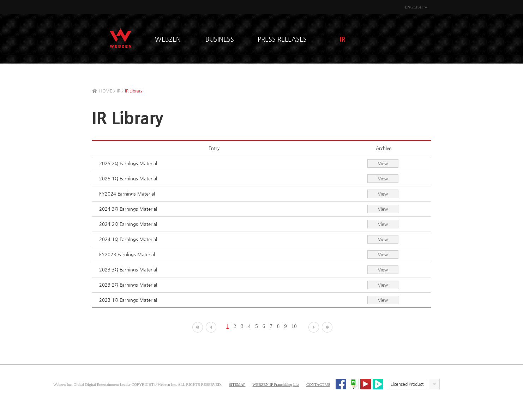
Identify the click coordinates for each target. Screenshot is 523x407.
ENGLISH (414, 7)
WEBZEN (120, 38)
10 (294, 326)
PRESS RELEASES (282, 39)
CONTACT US (318, 384)
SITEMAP (237, 384)
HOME (105, 90)
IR (342, 39)
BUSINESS (219, 39)
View (383, 163)
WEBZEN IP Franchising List (275, 384)
